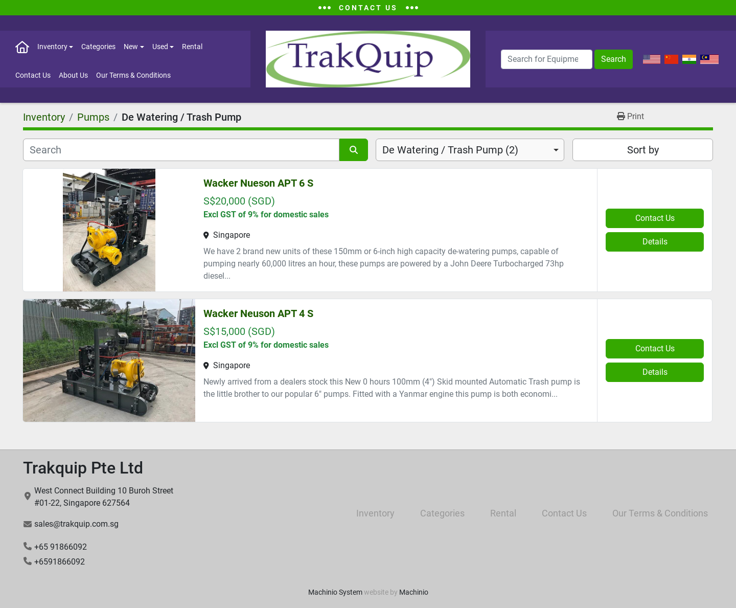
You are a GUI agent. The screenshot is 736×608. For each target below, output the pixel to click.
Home (22, 47)
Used (160, 46)
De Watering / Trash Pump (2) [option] (450, 150)
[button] (55, 47)
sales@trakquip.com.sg (76, 524)
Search (613, 59)
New (131, 46)
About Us (73, 75)
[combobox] (470, 150)
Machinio (413, 592)
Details (655, 241)
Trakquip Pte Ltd (83, 468)
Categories (98, 46)
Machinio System (335, 592)
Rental (192, 46)
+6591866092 (59, 562)
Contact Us (33, 75)
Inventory (52, 46)
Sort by (643, 150)
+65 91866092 (60, 547)
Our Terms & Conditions (133, 75)
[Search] (546, 59)
